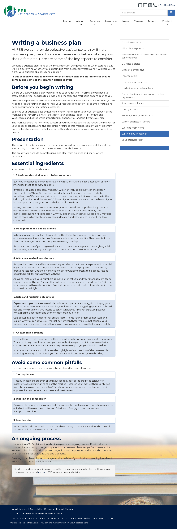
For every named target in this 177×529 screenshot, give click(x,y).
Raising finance (130, 109)
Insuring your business (134, 82)
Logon (13, 509)
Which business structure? (136, 121)
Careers (138, 21)
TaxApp (152, 21)
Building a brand (131, 63)
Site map (69, 509)
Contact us (167, 23)
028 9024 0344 (166, 5)
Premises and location (134, 103)
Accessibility (36, 509)
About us (80, 23)
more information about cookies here (70, 523)
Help (60, 509)
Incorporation (129, 76)
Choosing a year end (133, 70)
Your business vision (133, 140)
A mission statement (133, 42)
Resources (111, 22)
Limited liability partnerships (137, 88)
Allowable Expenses (133, 48)
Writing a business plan (134, 133)
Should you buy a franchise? (137, 115)
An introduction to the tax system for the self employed (144, 56)
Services (95, 22)
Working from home (133, 127)
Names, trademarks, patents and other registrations (143, 96)
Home (67, 21)
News (125, 22)
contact (42, 472)
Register (23, 509)
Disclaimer (50, 509)
